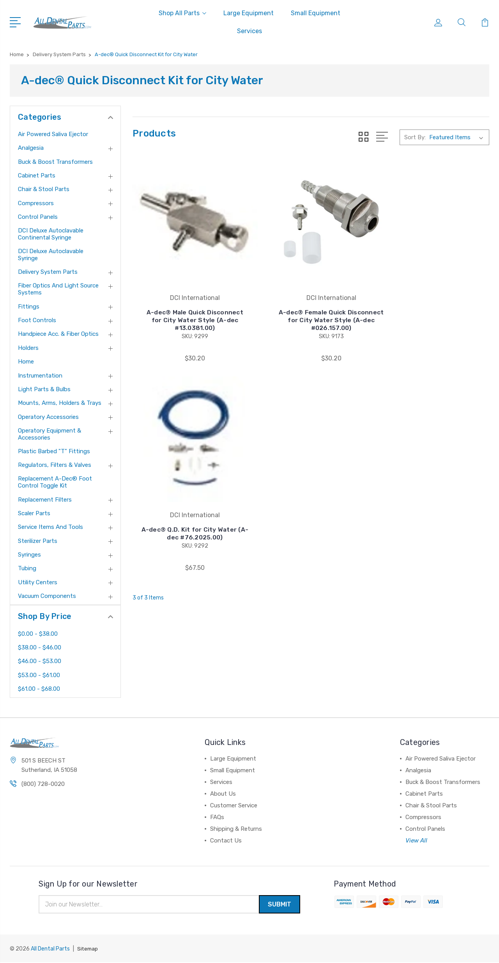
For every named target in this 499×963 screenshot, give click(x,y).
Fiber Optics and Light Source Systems (58, 289)
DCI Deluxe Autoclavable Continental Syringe (50, 234)
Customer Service (233, 805)
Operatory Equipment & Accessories (49, 434)
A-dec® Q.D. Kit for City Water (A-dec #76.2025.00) (433, 309)
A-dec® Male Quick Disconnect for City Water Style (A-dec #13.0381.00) (188, 305)
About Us (223, 793)
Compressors (36, 203)
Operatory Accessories (48, 416)
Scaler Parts (34, 513)
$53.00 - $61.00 (39, 675)
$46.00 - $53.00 (39, 661)
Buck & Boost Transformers (55, 161)
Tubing (27, 568)
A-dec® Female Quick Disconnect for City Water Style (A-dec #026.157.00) (310, 305)
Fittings (28, 306)
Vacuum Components (47, 595)
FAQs (217, 817)
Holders (28, 347)
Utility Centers (37, 582)
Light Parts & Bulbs (44, 389)
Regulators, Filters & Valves (54, 464)
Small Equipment (315, 13)
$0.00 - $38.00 (38, 633)
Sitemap (88, 949)
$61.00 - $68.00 (39, 688)
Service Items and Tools (50, 526)
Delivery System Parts (48, 271)
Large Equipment (248, 13)
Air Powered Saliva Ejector (53, 134)
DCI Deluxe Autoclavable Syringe (50, 255)
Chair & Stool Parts (43, 189)
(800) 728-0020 (43, 784)
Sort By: (415, 137)
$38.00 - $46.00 (39, 647)
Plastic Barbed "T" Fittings (54, 451)
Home (26, 361)
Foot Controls (37, 320)
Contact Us (226, 840)
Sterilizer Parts (37, 540)
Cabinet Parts (36, 175)
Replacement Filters (45, 499)
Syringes (29, 554)
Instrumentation (40, 375)
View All (416, 840)
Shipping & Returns (236, 828)
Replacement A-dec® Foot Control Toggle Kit (55, 482)
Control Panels (38, 216)
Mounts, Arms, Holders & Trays (59, 402)
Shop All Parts (182, 13)
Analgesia (31, 147)
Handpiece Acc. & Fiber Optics (58, 333)
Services (249, 31)
